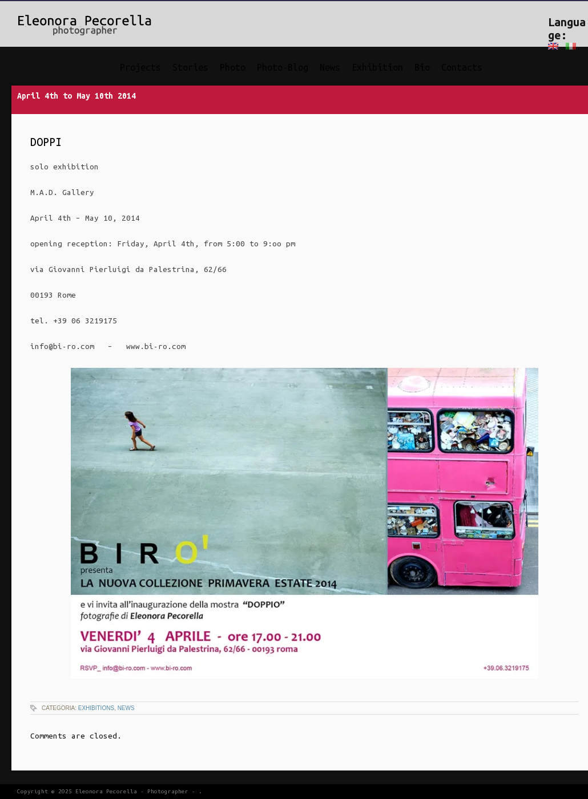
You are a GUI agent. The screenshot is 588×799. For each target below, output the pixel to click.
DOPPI (46, 142)
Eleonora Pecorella (106, 791)
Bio (422, 67)
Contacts (461, 67)
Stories (190, 67)
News (330, 67)
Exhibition (377, 67)
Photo (232, 67)
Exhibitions (96, 708)
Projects (140, 67)
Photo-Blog (282, 67)
